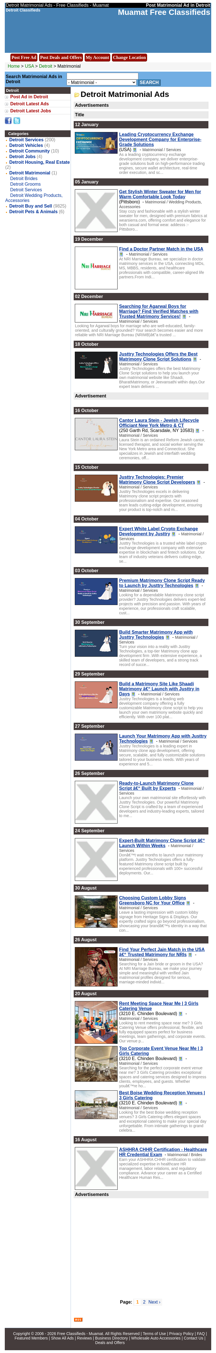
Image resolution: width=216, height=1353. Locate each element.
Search (149, 82)
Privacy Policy (181, 1333)
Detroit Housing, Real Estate (39, 162)
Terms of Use (154, 1333)
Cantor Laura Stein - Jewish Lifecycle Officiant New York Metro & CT (159, 423)
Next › (154, 1302)
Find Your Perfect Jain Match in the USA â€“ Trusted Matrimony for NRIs (161, 952)
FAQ (201, 1333)
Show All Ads (62, 1338)
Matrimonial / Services (161, 149)
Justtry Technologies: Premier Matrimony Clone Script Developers (157, 480)
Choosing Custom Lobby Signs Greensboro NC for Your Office (152, 900)
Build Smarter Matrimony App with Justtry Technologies (156, 635)
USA (29, 66)
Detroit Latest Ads (29, 103)
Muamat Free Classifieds (164, 12)
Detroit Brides (23, 178)
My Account (97, 57)
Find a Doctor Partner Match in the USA (161, 249)
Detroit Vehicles (26, 145)
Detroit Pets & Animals (33, 211)
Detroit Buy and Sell (30, 206)
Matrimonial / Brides (184, 1154)
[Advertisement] (141, 1245)
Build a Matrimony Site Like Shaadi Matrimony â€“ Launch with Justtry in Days (159, 688)
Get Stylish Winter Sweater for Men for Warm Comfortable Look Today (160, 194)
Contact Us (193, 1338)
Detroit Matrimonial (29, 172)
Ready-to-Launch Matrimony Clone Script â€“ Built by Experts (156, 786)
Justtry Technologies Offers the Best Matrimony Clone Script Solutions (158, 356)
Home (14, 66)
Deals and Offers (110, 1342)
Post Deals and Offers (61, 57)
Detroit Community (29, 151)
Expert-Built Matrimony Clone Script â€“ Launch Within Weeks (162, 843)
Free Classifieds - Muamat (80, 1333)
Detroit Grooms (25, 184)
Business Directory (111, 1338)
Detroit (46, 66)
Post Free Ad (24, 57)
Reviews (84, 1338)
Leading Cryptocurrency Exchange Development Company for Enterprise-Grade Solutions (160, 139)
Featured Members (31, 1338)
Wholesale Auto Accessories (156, 1338)
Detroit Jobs (22, 156)
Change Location (129, 57)
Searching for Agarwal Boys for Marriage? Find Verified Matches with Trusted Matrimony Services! (158, 311)
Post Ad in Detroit (29, 96)
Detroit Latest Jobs (30, 110)
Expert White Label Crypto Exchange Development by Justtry (158, 531)
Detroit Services (26, 139)
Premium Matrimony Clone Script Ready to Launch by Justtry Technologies (162, 583)
